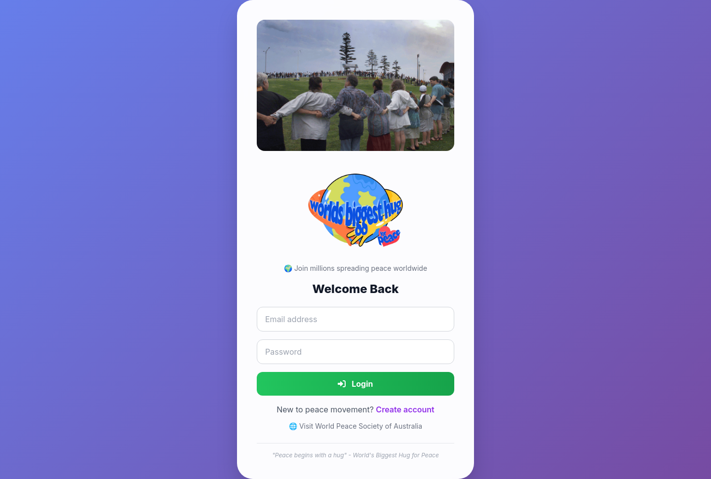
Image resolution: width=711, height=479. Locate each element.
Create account (405, 409)
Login (355, 384)
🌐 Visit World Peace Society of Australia (355, 426)
